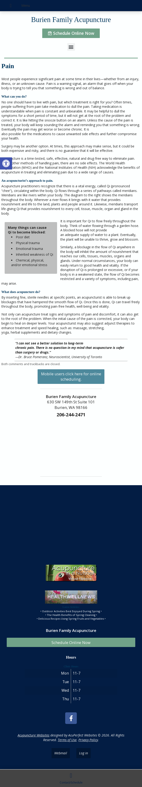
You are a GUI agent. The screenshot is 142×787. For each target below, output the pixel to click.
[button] (6, 163)
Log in (83, 753)
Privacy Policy (88, 740)
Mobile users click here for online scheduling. (71, 376)
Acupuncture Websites (33, 735)
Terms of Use (67, 740)
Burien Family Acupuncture (71, 20)
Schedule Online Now (71, 642)
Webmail (60, 753)
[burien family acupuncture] (71, 523)
